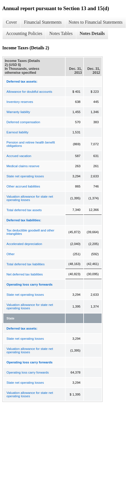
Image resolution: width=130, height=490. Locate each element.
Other (10, 254)
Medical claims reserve (22, 166)
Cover (11, 22)
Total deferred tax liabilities (25, 264)
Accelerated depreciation (24, 244)
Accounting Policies (24, 33)
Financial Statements (43, 22)
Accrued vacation (18, 156)
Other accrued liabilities (23, 186)
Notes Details (92, 33)
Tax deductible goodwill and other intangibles (30, 232)
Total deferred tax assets (24, 210)
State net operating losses (25, 176)
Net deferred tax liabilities (24, 274)
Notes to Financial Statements (96, 22)
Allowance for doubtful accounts (29, 91)
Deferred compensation (23, 122)
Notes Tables (61, 33)
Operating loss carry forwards (27, 372)
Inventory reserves (19, 101)
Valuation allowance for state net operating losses (29, 198)
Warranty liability (18, 112)
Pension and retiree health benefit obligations (30, 144)
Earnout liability (17, 132)
